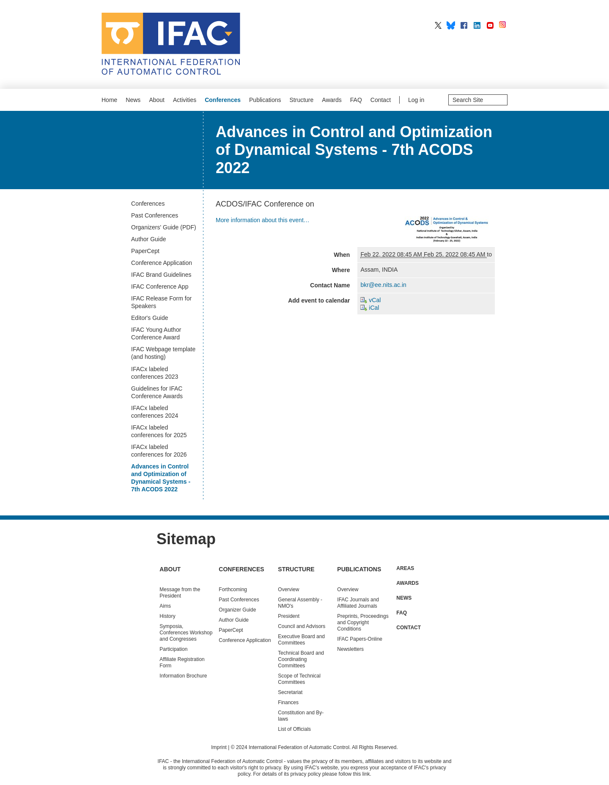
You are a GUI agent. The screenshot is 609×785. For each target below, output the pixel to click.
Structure (302, 99)
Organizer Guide (237, 610)
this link (361, 774)
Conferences (223, 99)
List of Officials (294, 729)
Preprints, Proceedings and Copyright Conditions (362, 622)
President (288, 616)
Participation (173, 649)
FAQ (356, 99)
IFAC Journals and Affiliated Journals (358, 603)
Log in (416, 99)
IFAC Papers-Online (359, 639)
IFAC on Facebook (464, 25)
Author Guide (234, 620)
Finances (288, 702)
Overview (288, 589)
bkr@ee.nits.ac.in (383, 284)
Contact (380, 99)
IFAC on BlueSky (451, 25)
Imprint (219, 747)
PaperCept (231, 630)
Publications (265, 99)
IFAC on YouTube (490, 25)
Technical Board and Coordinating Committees (301, 659)
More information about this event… (263, 220)
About (157, 99)
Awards (331, 99)
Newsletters (350, 649)
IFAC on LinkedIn (477, 25)
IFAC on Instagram (503, 25)
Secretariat (290, 692)
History (167, 616)
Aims (165, 606)
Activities (184, 99)
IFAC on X (438, 25)
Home (109, 99)
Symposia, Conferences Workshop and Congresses (185, 632)
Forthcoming (233, 589)
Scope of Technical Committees (299, 679)
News (133, 99)
